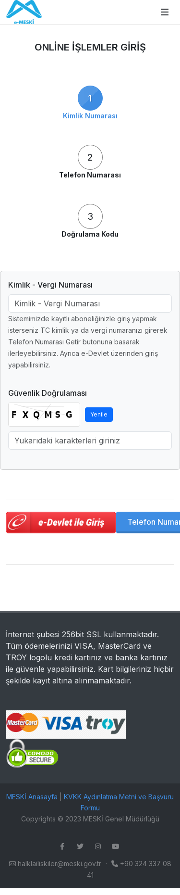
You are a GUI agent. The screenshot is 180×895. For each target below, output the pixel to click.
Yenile (99, 414)
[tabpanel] (90, 402)
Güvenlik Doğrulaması (47, 393)
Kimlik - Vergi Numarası (50, 285)
